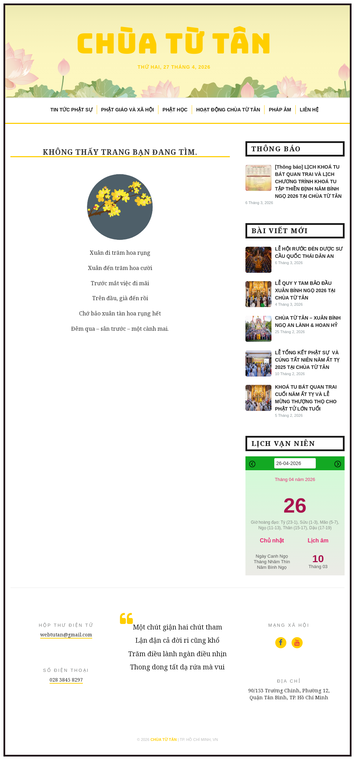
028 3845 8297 (66, 679)
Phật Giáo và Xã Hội (127, 109)
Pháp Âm (280, 109)
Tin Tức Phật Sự (71, 109)
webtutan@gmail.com (66, 634)
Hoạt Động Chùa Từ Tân (228, 109)
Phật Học (175, 109)
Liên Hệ (309, 109)
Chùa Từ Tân (174, 43)
